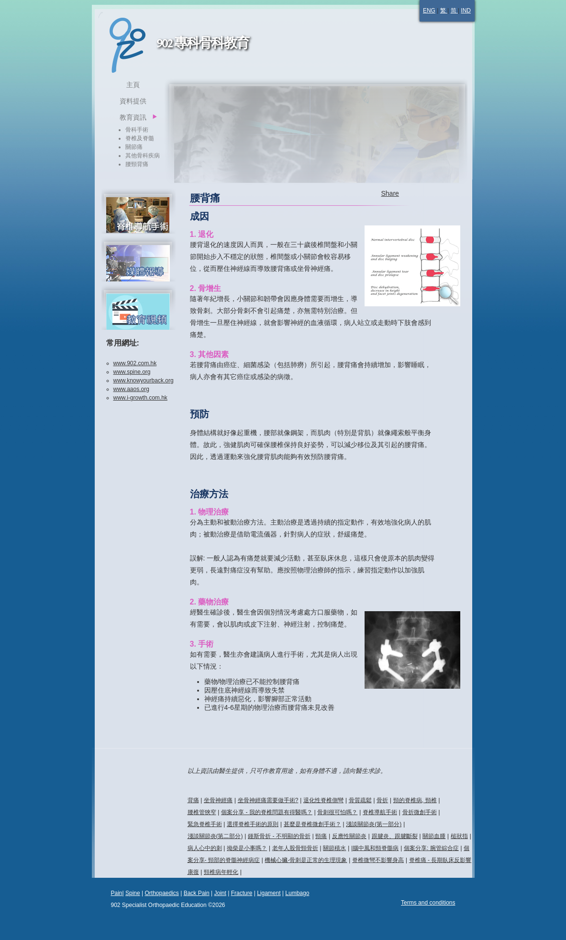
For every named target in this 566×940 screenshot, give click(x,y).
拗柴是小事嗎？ (247, 848)
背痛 (193, 800)
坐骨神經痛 (218, 800)
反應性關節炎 (349, 836)
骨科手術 (136, 129)
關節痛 (134, 147)
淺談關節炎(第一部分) (373, 824)
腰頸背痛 (136, 164)
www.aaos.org (131, 389)
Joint (220, 893)
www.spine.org (132, 372)
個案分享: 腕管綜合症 (431, 848)
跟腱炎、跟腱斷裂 (395, 836)
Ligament (268, 893)
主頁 (133, 85)
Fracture (242, 893)
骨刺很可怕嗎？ (337, 812)
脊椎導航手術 (380, 812)
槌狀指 (459, 836)
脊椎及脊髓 (139, 138)
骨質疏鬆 (360, 800)
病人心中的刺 (205, 848)
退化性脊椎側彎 (323, 800)
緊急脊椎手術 (205, 824)
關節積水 (334, 848)
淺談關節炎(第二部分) (215, 836)
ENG (429, 10)
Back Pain (197, 893)
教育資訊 (133, 117)
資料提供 (133, 101)
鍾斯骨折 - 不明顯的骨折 (279, 836)
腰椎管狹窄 (202, 812)
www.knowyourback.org (143, 380)
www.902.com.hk (135, 363)
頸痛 (321, 836)
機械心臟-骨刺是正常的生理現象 (306, 860)
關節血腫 (433, 836)
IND (466, 10)
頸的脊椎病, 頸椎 (415, 800)
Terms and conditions (428, 902)
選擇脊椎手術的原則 (252, 824)
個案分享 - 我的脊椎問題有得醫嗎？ (266, 812)
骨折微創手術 (419, 812)
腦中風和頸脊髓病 (376, 848)
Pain (116, 893)
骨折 (382, 800)
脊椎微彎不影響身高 (378, 860)
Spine (132, 893)
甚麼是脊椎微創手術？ (312, 824)
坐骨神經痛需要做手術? (268, 800)
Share (390, 193)
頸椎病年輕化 (221, 872)
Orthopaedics (161, 893)
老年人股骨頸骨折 (295, 848)
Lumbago (297, 893)
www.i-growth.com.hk (140, 397)
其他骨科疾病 (142, 155)
